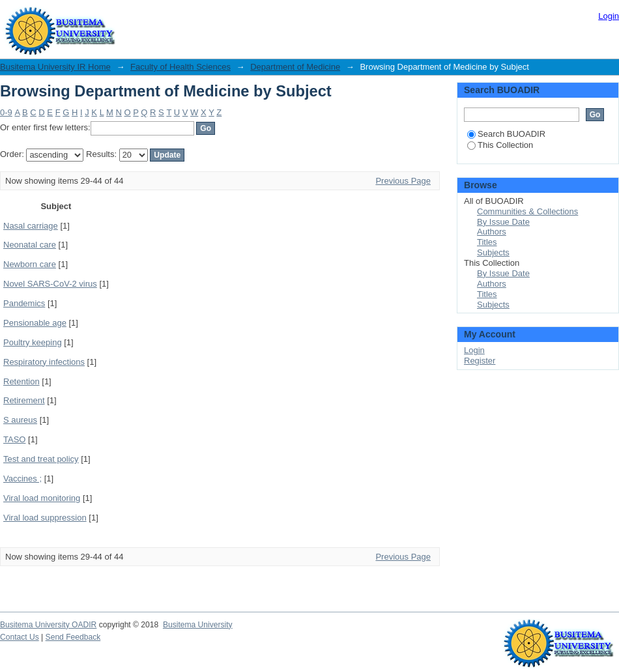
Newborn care (29, 264)
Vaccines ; (22, 478)
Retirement (24, 400)
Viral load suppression (45, 517)
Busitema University (198, 624)
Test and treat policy (41, 459)
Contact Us (19, 637)
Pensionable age (34, 323)
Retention (21, 381)
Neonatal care (29, 245)
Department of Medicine (295, 67)
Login (608, 16)
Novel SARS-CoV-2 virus (50, 284)
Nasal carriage (30, 226)
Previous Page (403, 181)
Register (479, 360)
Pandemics (24, 303)
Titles (487, 242)
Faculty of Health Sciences (180, 67)
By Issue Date (503, 222)
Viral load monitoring (41, 498)
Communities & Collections (527, 211)
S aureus (20, 420)
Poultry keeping (32, 342)
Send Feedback (73, 637)
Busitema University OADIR (48, 624)
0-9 (6, 112)
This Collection (500, 145)
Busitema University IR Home (55, 67)
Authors (491, 231)
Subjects (493, 252)
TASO (14, 439)
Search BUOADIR (506, 134)
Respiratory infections (44, 362)
